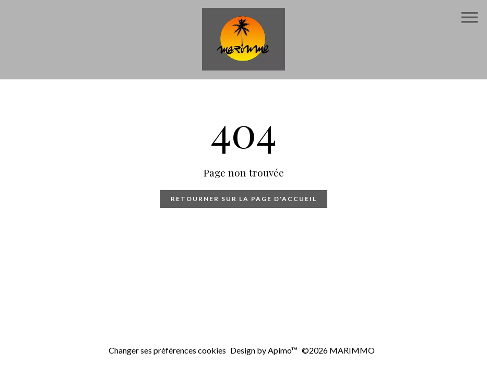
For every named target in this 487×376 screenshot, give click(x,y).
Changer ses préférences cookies (167, 350)
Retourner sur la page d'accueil (244, 199)
